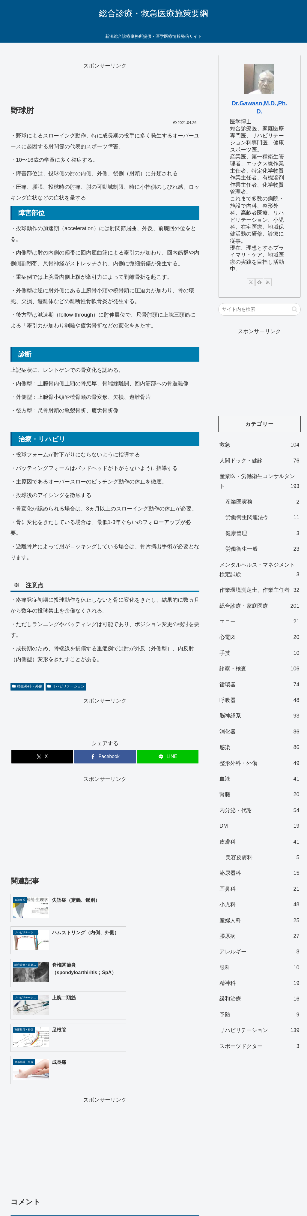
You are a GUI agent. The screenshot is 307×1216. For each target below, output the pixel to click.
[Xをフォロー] (251, 282)
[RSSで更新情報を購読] (268, 282)
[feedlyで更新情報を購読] (259, 282)
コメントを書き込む (105, 1132)
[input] (259, 309)
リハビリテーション (66, 686)
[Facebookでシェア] (105, 756)
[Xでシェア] (42, 756)
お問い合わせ (153, 1189)
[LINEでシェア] (167, 756)
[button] (294, 309)
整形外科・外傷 (27, 686)
